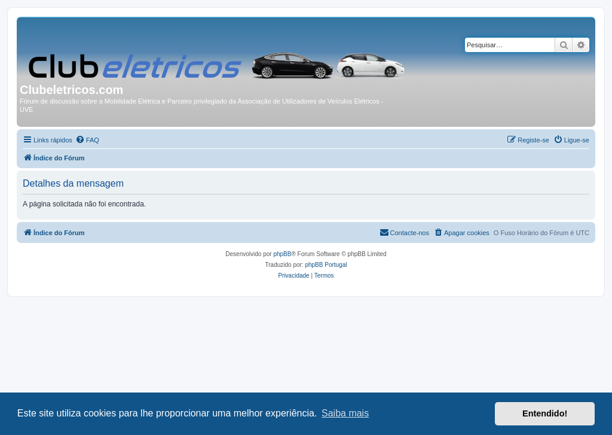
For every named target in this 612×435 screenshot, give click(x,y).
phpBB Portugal (326, 264)
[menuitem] (87, 140)
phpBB (282, 254)
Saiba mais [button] (345, 413)
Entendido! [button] (544, 413)
